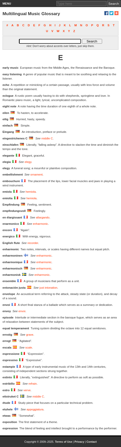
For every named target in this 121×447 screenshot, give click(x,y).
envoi (21, 311)
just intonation (48, 287)
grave (29, 334)
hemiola (31, 191)
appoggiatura (34, 409)
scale (28, 347)
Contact (91, 441)
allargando (42, 217)
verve (27, 390)
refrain (32, 383)
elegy (28, 161)
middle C (47, 138)
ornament (36, 174)
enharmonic (40, 223)
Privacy (79, 441)
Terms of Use (63, 441)
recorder (32, 242)
